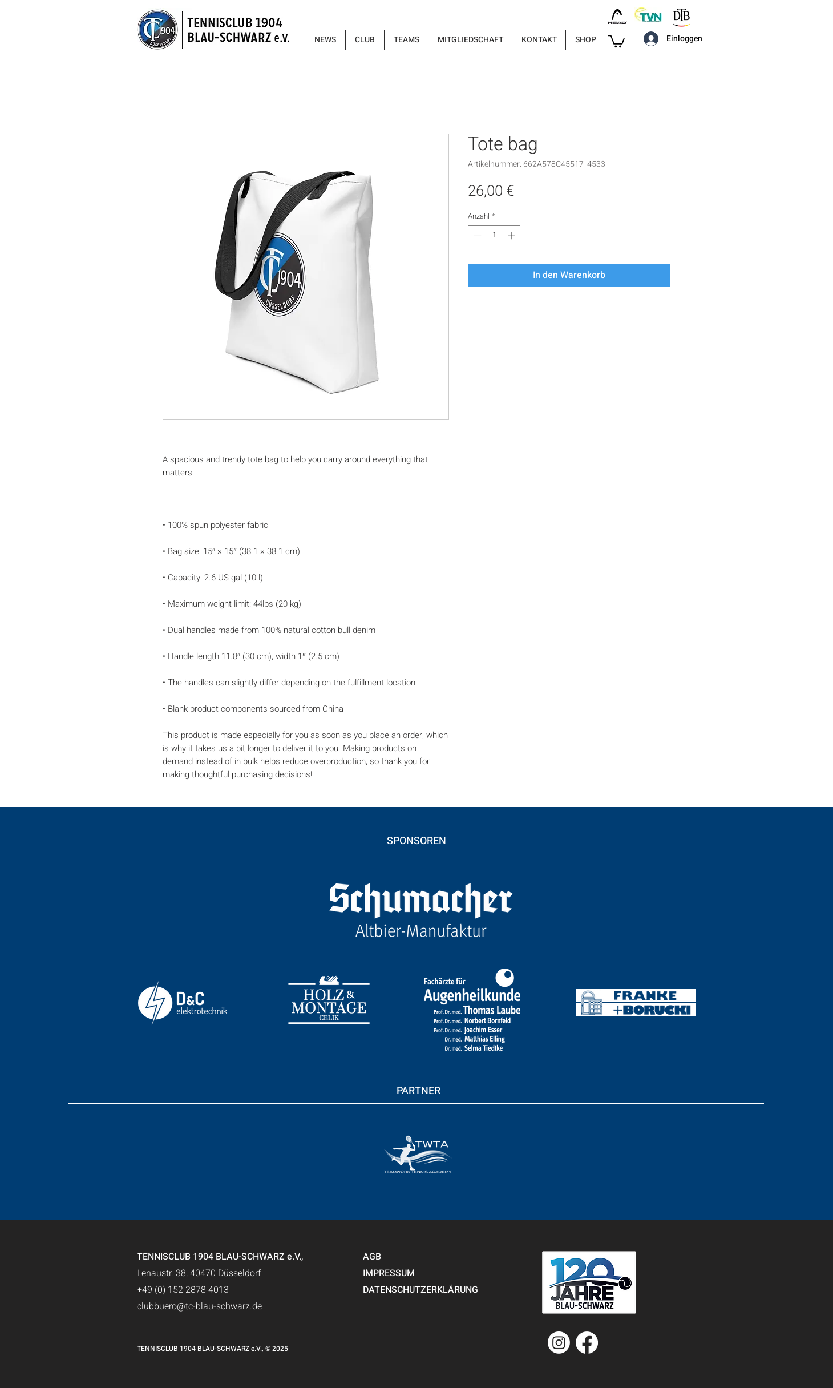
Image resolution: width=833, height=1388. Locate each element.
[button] (365, 40)
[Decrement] (476, 235)
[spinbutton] (494, 235)
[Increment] (512, 235)
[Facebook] (587, 1342)
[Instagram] (559, 1342)
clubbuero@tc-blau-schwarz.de (199, 1306)
